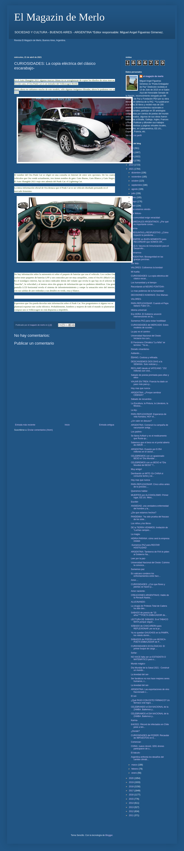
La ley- (134, 410)
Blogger (109, 835)
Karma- (134, 228)
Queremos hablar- (139, 491)
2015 (131, 799)
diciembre (136, 172)
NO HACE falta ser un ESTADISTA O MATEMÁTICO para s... (148, 658)
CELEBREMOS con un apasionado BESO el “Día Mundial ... (147, 457)
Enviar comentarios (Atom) (40, 430)
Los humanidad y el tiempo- (144, 282)
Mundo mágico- (138, 663)
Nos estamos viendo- (141, 209)
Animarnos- (136, 252)
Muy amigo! (136, 469)
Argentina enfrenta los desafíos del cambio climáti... (147, 758)
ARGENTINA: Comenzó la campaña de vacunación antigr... (149, 426)
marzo (134, 765)
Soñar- (134, 653)
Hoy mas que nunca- (141, 388)
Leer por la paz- (138, 558)
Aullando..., (136, 353)
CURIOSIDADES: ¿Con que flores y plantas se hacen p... (148, 585)
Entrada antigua (106, 425)
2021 (131, 169)
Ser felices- (136, 213)
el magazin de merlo (153, 76)
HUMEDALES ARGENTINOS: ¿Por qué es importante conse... (150, 222)
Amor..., (134, 580)
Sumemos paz (138, 569)
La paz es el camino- (141, 331)
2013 (131, 807)
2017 (131, 790)
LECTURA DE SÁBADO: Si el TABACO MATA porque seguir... (149, 620)
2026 (131, 148)
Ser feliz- (135, 263)
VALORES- (136, 299)
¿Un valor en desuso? (141, 421)
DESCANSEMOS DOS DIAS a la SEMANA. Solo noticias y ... (146, 362)
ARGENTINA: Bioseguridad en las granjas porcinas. (147, 258)
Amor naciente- (138, 591)
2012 (131, 811)
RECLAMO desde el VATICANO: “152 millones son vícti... (149, 369)
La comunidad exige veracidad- (145, 217)
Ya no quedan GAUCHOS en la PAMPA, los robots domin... (150, 633)
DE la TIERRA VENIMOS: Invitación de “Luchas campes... (149, 528)
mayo (134, 201)
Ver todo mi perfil (134, 135)
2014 (131, 803)
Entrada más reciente (25, 425)
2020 (131, 778)
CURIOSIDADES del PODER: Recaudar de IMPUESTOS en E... (150, 736)
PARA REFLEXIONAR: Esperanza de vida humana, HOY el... (148, 415)
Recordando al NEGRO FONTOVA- (148, 286)
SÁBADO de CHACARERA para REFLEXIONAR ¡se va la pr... (146, 627)
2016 (131, 794)
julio (133, 193)
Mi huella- (135, 272)
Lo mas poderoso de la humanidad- (147, 291)
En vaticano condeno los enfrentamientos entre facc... (145, 574)
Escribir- (135, 502)
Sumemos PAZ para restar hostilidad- (148, 321)
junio (134, 197)
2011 (131, 815)
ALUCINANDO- (138, 602)
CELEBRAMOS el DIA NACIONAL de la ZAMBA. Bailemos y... (149, 714)
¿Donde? (135, 731)
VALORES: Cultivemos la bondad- (147, 267)
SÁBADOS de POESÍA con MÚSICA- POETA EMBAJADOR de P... (148, 640)
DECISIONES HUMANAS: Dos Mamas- (149, 295)
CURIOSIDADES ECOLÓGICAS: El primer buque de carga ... (148, 647)
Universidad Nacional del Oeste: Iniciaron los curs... (146, 336)
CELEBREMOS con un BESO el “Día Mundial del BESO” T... (148, 463)
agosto (134, 189)
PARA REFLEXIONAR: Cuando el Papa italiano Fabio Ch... (149, 304)
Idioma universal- (139, 310)
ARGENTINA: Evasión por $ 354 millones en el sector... (146, 450)
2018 (131, 786)
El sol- (134, 696)
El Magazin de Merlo (59, 17)
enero (134, 773)
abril (133, 206)
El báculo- (135, 752)
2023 (131, 160)
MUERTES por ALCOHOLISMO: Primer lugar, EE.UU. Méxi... (149, 496)
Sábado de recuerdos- (141, 399)
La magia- (135, 534)
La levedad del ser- (140, 674)
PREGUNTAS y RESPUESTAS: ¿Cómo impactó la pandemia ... (149, 233)
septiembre (137, 185)
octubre (135, 181)
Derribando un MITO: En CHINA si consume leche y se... (147, 474)
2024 (131, 156)
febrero (135, 769)
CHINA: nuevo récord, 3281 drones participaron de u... (147, 747)
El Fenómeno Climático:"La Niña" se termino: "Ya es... (148, 343)
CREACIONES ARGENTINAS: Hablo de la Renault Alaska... (150, 596)
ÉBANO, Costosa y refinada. (144, 357)
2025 (131, 152)
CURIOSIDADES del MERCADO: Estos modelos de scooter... (149, 326)
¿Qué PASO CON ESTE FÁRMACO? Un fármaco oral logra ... (150, 701)
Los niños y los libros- (141, 523)
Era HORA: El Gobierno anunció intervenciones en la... (146, 315)
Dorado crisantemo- (140, 349)
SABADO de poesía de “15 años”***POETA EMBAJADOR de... (149, 613)
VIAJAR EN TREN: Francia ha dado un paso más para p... (149, 382)
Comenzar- (136, 742)
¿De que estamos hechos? (143, 512)
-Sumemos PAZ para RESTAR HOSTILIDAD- (145, 546)
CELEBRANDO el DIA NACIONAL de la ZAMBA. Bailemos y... (149, 708)
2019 (131, 782)
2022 (131, 165)
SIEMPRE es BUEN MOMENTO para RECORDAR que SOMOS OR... (148, 240)
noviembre (136, 176)
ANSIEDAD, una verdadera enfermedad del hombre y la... (150, 507)
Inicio (67, 425)
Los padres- (136, 431)
